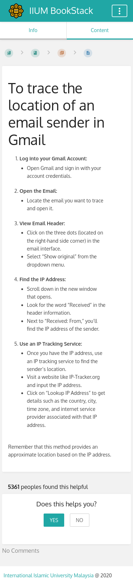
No (79, 520)
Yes (54, 520)
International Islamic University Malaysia (49, 575)
